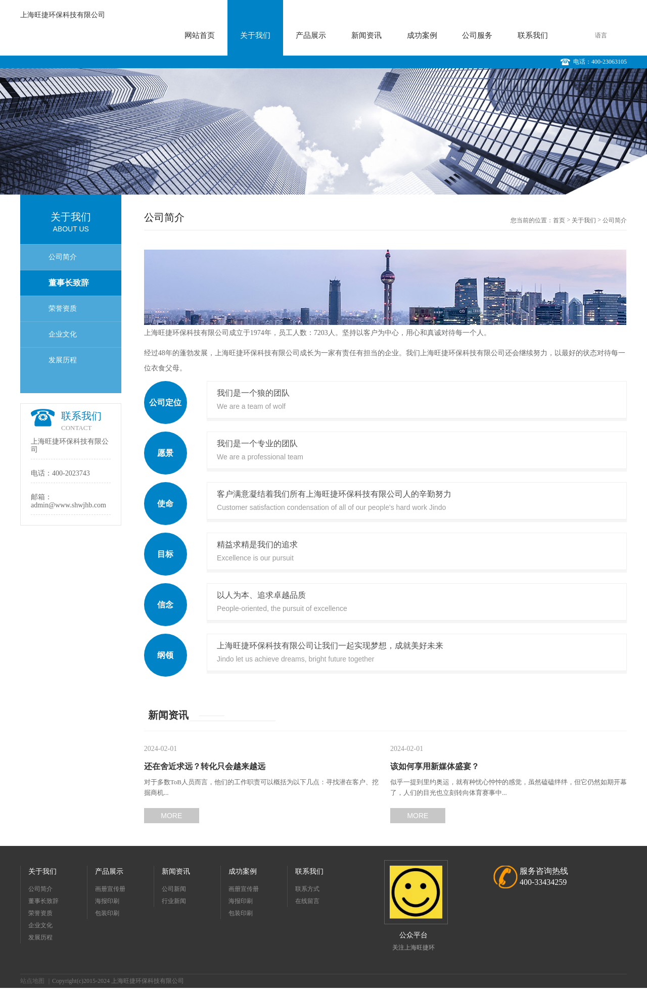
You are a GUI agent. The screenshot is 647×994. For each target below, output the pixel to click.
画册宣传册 (110, 888)
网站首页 (199, 35)
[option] (323, 131)
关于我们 (255, 35)
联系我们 (533, 35)
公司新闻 (174, 888)
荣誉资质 (63, 308)
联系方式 (307, 888)
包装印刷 (107, 913)
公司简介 (63, 257)
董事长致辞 (69, 282)
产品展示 (311, 35)
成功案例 (422, 35)
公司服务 (477, 35)
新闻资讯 (366, 35)
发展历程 (63, 360)
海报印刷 (107, 901)
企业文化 (63, 334)
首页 (559, 220)
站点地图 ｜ (36, 980)
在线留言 (307, 901)
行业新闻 (174, 901)
